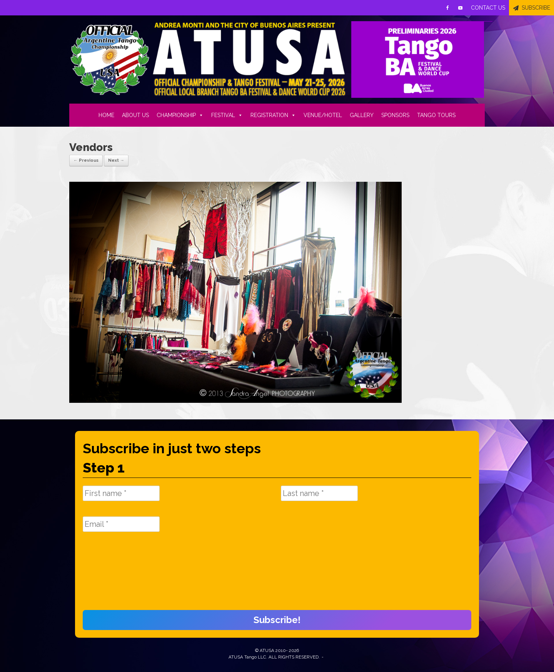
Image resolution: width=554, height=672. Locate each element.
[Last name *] (319, 493)
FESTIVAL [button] (227, 115)
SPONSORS (395, 115)
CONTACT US (488, 8)
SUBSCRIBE (536, 8)
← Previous (85, 160)
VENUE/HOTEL (323, 115)
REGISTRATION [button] (273, 115)
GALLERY (362, 115)
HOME (106, 115)
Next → (116, 160)
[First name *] (121, 493)
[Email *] (121, 524)
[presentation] (114, 575)
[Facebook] (447, 7)
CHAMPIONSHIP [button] (180, 115)
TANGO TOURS (436, 115)
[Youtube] (460, 7)
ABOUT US (135, 115)
